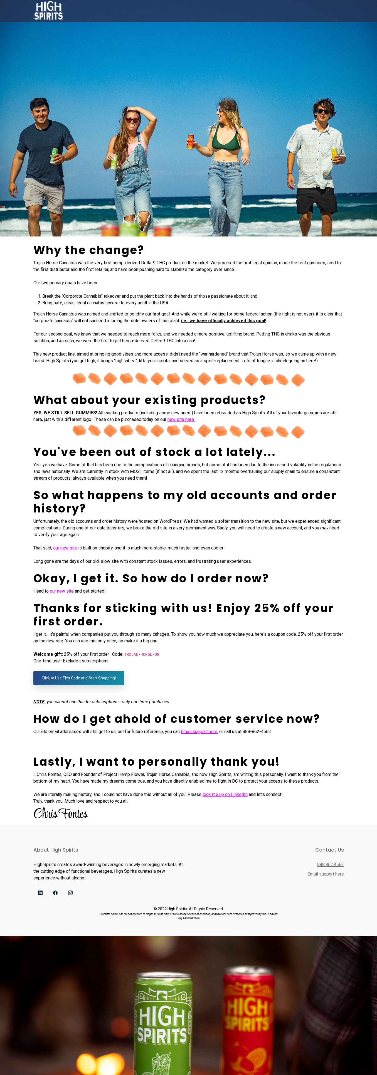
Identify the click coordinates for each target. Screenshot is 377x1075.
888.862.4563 (330, 864)
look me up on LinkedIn (225, 794)
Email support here (199, 731)
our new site (65, 548)
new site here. (181, 419)
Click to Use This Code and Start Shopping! (79, 678)
